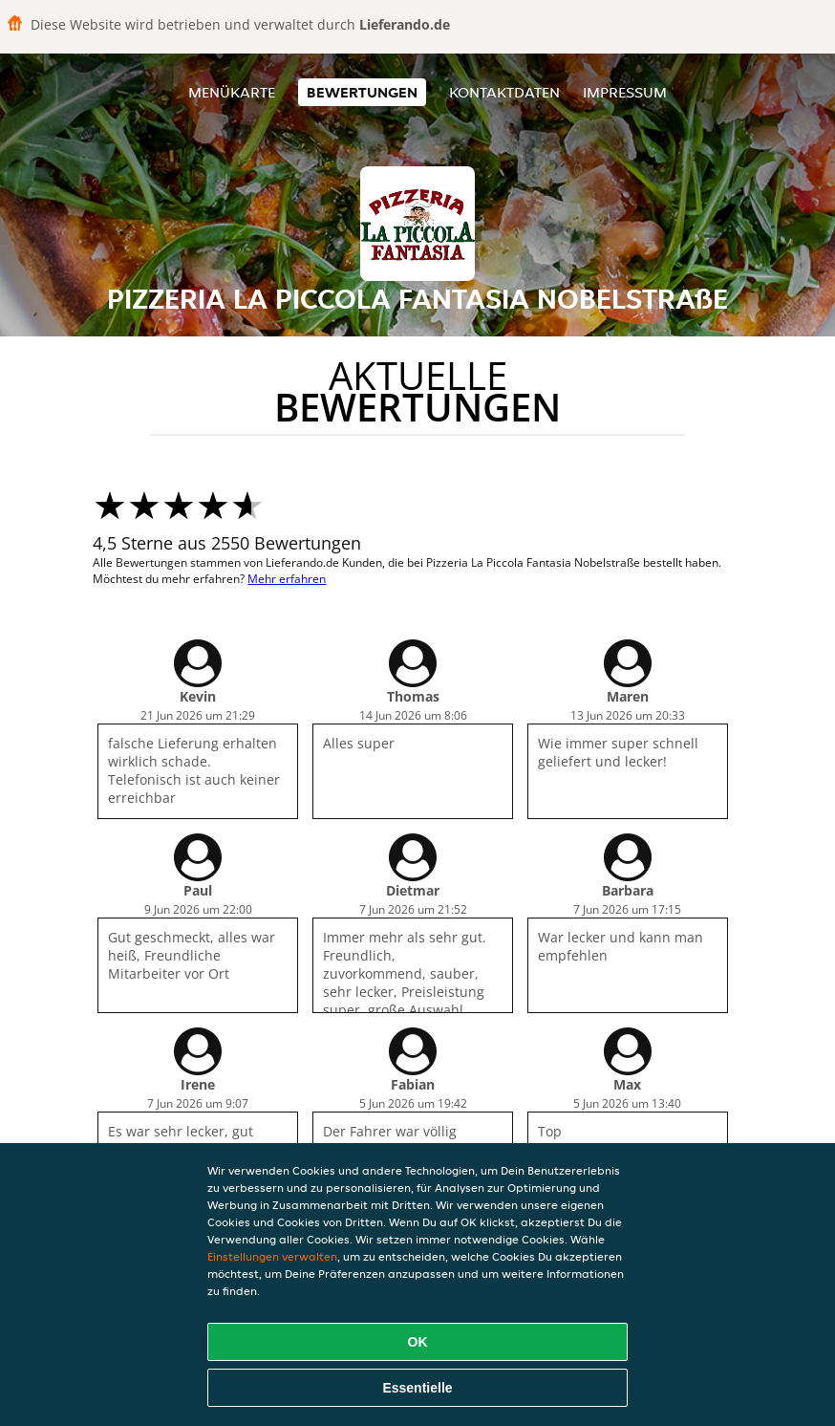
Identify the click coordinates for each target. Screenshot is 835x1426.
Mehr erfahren (286, 579)
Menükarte (231, 92)
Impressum (625, 92)
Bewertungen (362, 92)
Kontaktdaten (504, 92)
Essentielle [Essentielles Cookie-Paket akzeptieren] (417, 1387)
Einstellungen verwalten (272, 1256)
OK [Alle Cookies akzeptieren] (418, 1342)
